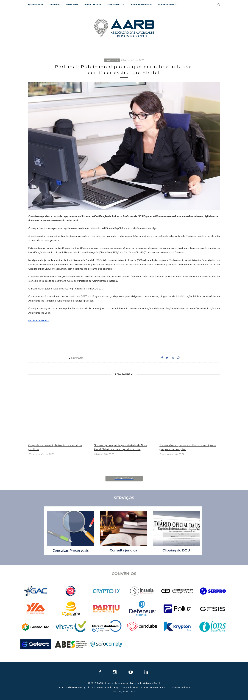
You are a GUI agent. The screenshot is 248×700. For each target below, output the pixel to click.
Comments (76, 357)
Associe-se (72, 4)
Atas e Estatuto (116, 4)
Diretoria (54, 4)
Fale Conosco (93, 4)
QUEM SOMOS (35, 4)
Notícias (112, 60)
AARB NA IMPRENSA (141, 4)
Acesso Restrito (167, 4)
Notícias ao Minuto (38, 320)
